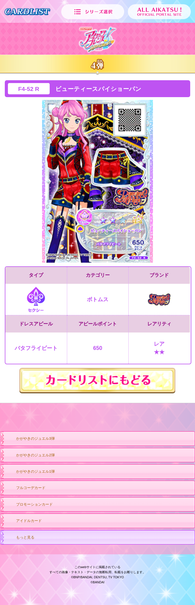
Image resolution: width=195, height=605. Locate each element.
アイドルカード (23, 521)
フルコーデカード (25, 488)
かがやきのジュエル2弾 (30, 455)
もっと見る (19, 537)
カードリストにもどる (97, 380)
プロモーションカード (29, 505)
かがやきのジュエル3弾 (30, 439)
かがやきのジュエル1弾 (30, 472)
